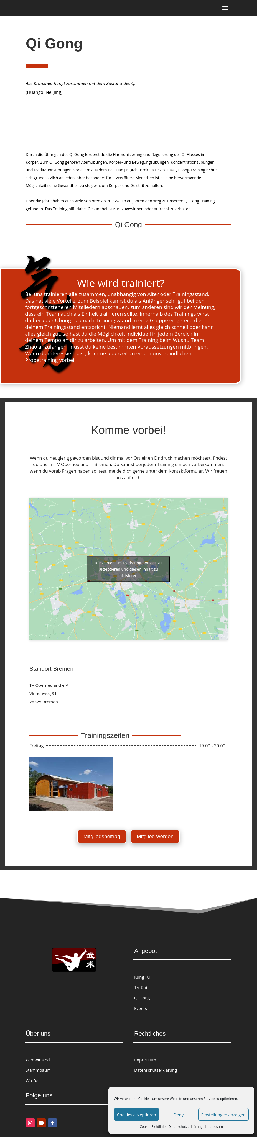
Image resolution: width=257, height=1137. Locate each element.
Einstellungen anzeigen (223, 1114)
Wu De (32, 1079)
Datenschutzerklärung (185, 1126)
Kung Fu (142, 975)
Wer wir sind (38, 1058)
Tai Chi (140, 986)
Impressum (214, 1126)
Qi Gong (142, 996)
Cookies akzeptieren (136, 1114)
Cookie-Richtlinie (153, 1126)
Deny (179, 1114)
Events (140, 1006)
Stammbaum (38, 1068)
